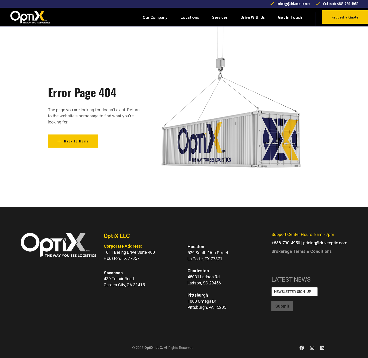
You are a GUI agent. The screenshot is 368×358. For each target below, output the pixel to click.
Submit (282, 306)
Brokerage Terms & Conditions (302, 251)
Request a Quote (344, 17)
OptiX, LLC (153, 348)
